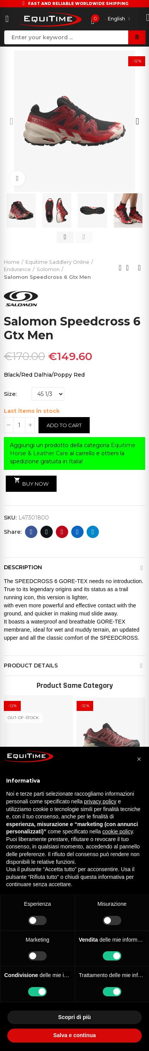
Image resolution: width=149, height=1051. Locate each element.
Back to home (130, 268)
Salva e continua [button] (74, 1035)
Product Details (31, 665)
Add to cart (64, 425)
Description (23, 567)
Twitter (46, 532)
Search (137, 37)
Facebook (31, 532)
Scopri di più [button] (74, 1017)
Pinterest (62, 532)
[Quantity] (19, 425)
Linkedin (77, 532)
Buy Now (31, 482)
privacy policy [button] (100, 801)
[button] (11, 121)
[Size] (48, 394)
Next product (139, 268)
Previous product (120, 268)
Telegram (93, 532)
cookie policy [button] (117, 831)
